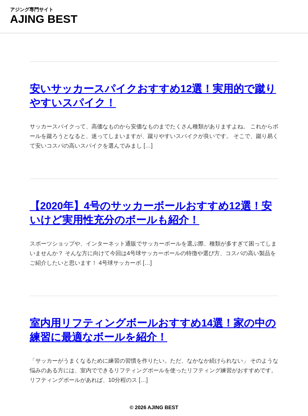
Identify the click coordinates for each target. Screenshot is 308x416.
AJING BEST (43, 19)
